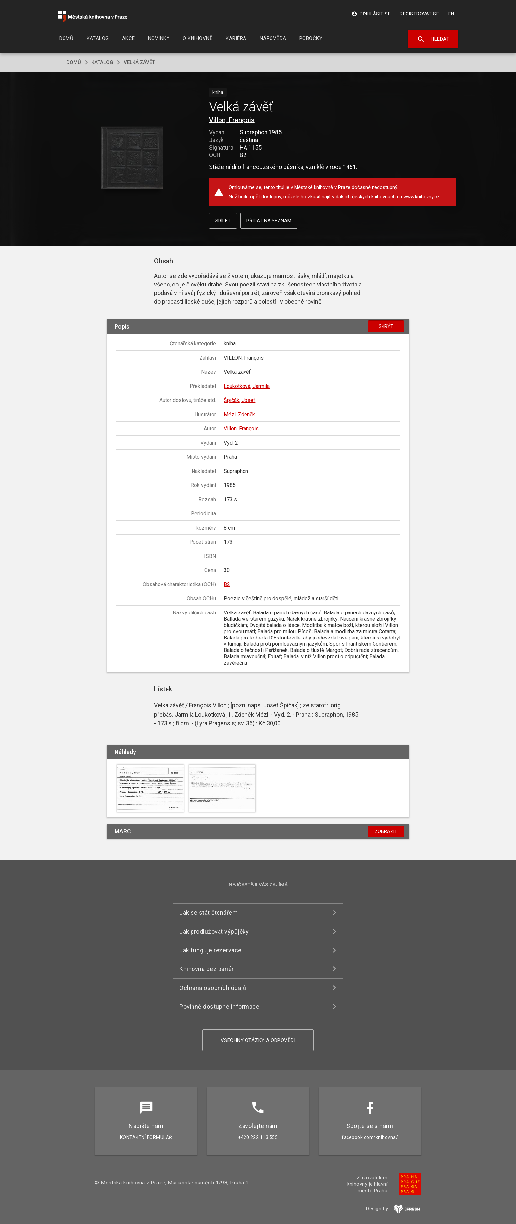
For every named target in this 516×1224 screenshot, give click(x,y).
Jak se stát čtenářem (208, 912)
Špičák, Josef (239, 400)
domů (73, 62)
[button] (132, 158)
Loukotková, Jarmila (247, 386)
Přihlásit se (371, 14)
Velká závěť (139, 62)
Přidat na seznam (268, 221)
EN (451, 13)
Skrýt (386, 326)
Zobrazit (386, 831)
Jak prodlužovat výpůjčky (214, 931)
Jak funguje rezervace (210, 950)
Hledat (433, 39)
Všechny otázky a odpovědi (258, 1040)
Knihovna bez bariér (206, 969)
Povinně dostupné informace (219, 1006)
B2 (227, 584)
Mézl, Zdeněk (239, 414)
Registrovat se (419, 13)
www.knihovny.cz (421, 197)
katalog (102, 62)
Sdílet (223, 221)
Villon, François (232, 120)
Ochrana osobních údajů (212, 987)
